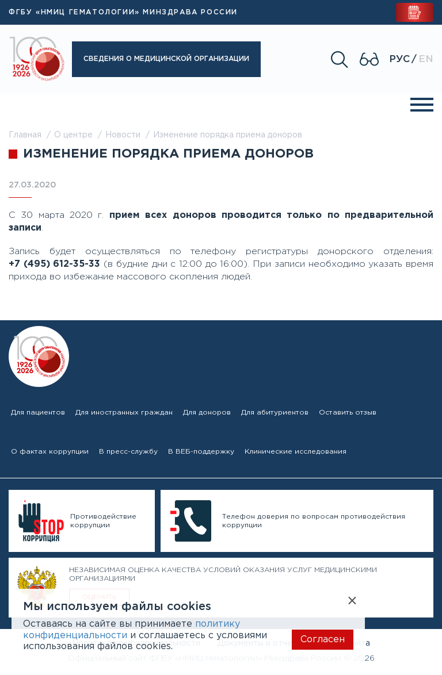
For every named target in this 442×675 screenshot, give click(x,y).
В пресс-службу (128, 451)
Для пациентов (38, 412)
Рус (399, 59)
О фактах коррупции (50, 451)
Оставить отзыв (347, 412)
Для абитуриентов (274, 412)
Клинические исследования (295, 451)
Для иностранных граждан (124, 412)
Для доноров (207, 412)
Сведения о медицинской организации (166, 59)
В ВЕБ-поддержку (201, 451)
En (425, 59)
